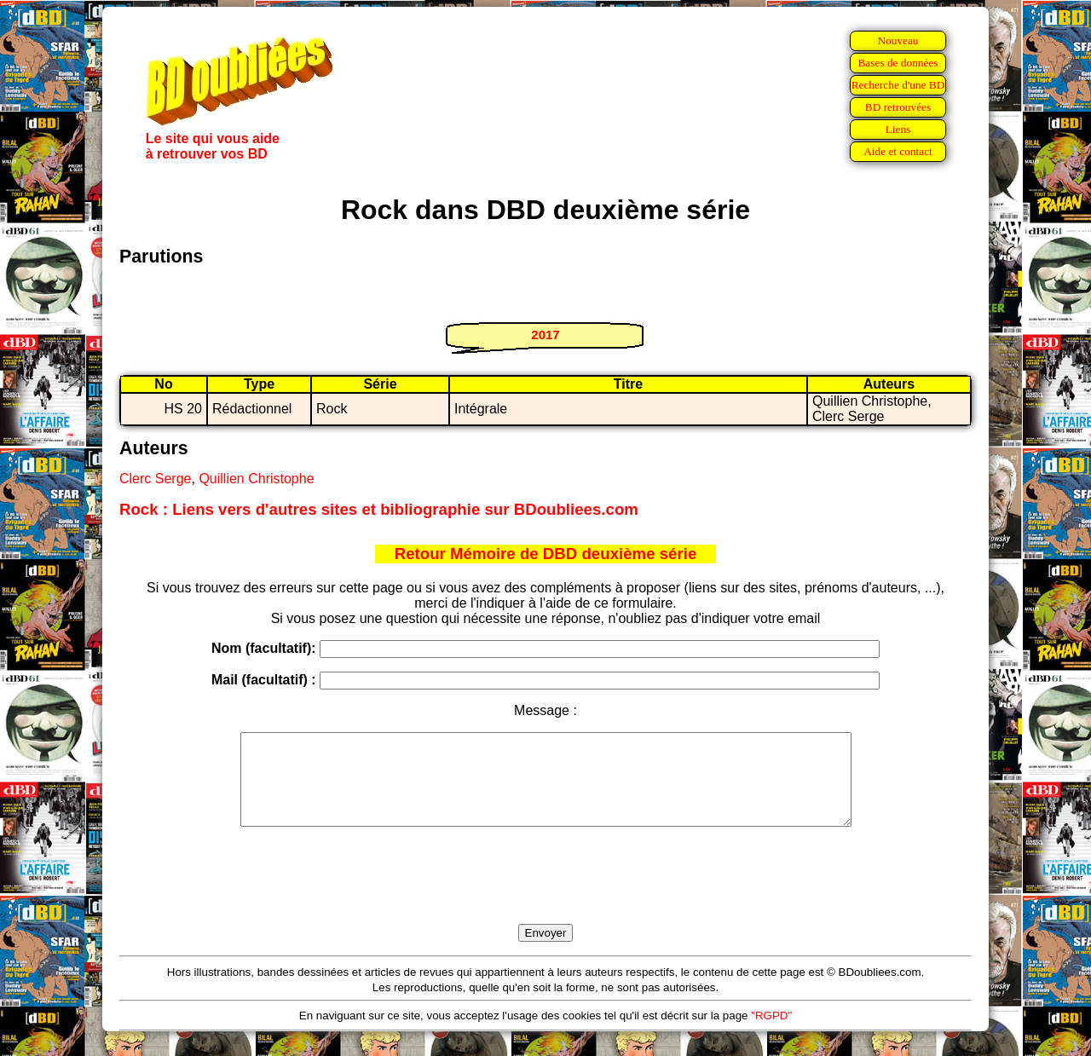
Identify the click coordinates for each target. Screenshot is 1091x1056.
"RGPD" (771, 1033)
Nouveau (897, 40)
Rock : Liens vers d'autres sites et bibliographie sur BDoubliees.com (378, 509)
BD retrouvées (898, 107)
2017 (545, 334)
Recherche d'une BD (898, 84)
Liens (898, 129)
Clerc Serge (155, 478)
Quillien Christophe (256, 478)
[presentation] (545, 895)
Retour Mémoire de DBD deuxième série (546, 554)
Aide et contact (897, 151)
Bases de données (897, 62)
